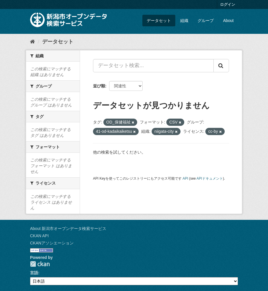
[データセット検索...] (153, 65)
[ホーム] (32, 42)
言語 (34, 272)
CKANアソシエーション (52, 243)
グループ (206, 20)
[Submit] (221, 65)
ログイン (227, 4)
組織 (184, 20)
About (228, 20)
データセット (159, 20)
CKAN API (39, 235)
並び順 (99, 86)
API (185, 178)
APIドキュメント (210, 178)
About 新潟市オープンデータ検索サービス (68, 228)
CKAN (40, 264)
